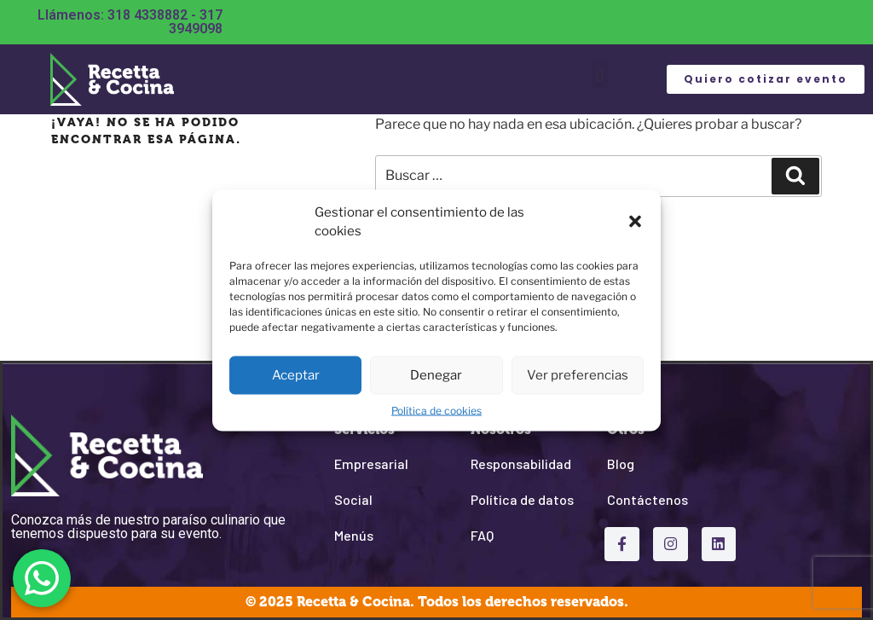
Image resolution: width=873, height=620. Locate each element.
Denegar (436, 375)
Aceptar (296, 375)
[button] (635, 221)
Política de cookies (436, 409)
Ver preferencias (577, 375)
